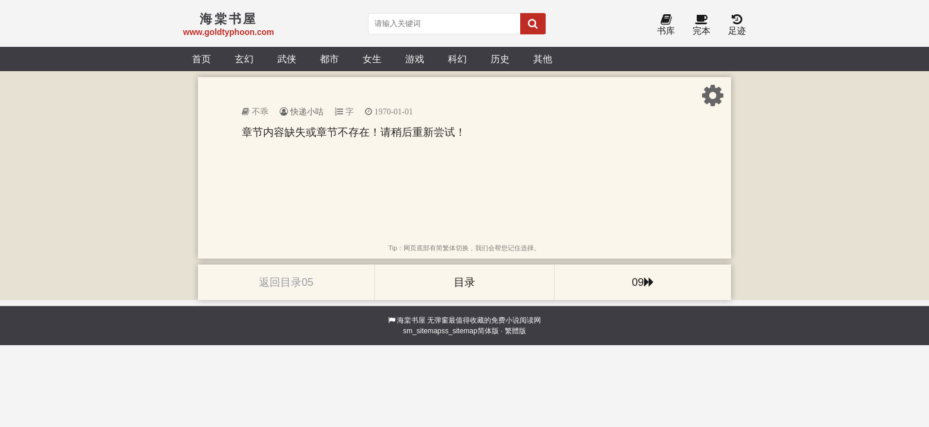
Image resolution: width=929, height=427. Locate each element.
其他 (542, 58)
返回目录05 (286, 282)
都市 (329, 58)
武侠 (286, 58)
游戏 (414, 58)
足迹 (737, 25)
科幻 (457, 58)
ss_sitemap (459, 331)
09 (642, 282)
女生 (372, 58)
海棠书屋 (411, 320)
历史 (500, 58)
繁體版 (515, 331)
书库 (666, 25)
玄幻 (244, 58)
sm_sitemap (422, 331)
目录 (464, 282)
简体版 (488, 331)
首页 (201, 58)
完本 (701, 25)
